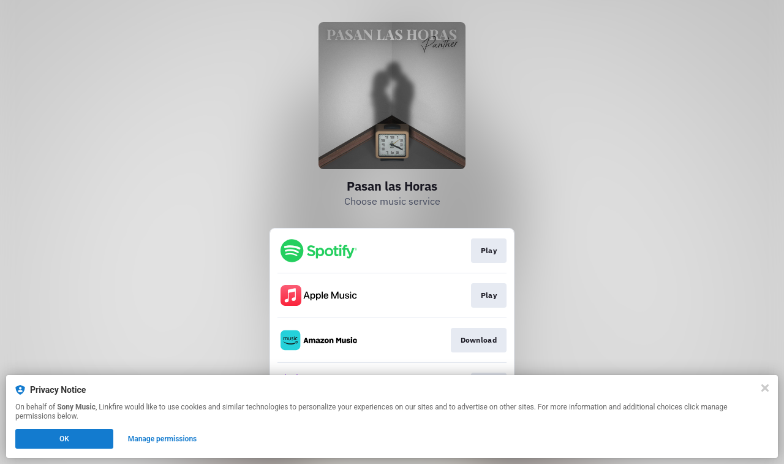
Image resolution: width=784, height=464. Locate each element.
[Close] (765, 388)
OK (64, 439)
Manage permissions (162, 439)
